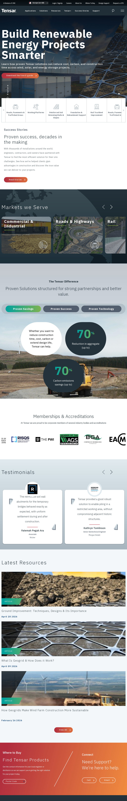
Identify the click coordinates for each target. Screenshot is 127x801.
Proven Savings (24, 309)
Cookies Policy (31, 783)
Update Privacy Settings (63, 788)
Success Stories (82, 12)
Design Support (104, 3)
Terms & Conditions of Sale (71, 783)
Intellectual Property (59, 786)
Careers (69, 3)
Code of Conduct (48, 783)
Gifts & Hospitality (38, 786)
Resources (55, 12)
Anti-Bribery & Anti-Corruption (100, 783)
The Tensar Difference (49, 736)
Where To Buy (90, 3)
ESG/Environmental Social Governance (89, 786)
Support (96, 12)
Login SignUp (57, 3)
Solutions (43, 12)
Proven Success (62, 309)
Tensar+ (67, 12)
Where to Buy (79, 736)
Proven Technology (102, 309)
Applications (30, 12)
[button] (39, 2)
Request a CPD (118, 3)
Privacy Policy (16, 783)
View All (63, 639)
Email (107, 689)
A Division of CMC (9, 3)
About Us (78, 3)
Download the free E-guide (19, 75)
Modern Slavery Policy (16, 786)
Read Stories (15, 180)
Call (89, 689)
